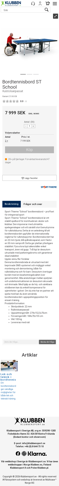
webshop (25, 479)
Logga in (40, 3)
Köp (29, 149)
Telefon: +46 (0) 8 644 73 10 (29, 446)
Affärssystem (10, 479)
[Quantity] (29, 126)
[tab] (11, 204)
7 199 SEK (25, 141)
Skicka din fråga (47, 342)
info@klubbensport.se (33, 443)
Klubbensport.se (37, 461)
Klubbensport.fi (18, 468)
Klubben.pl (42, 468)
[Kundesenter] (33, 3)
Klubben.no (36, 464)
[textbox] (20, 342)
